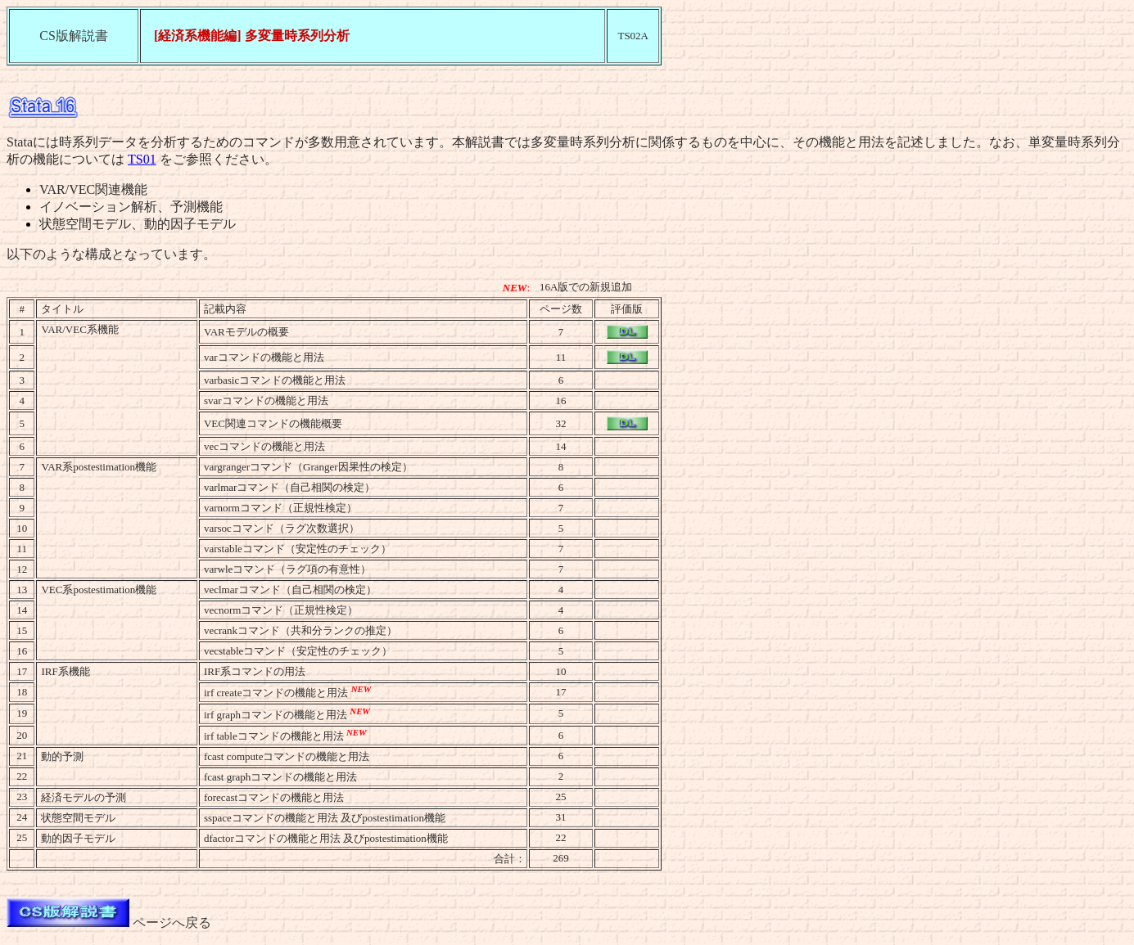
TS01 (142, 159)
